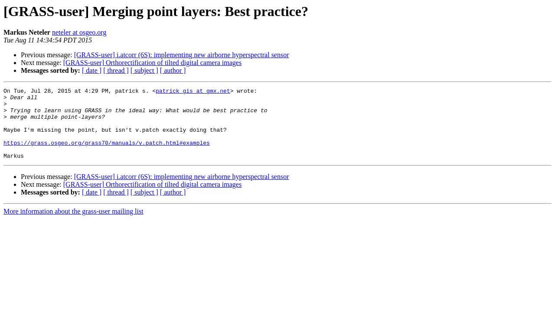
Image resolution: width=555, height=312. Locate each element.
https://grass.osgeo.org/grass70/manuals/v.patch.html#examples (106, 154)
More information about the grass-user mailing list (73, 225)
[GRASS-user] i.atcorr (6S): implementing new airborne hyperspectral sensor (181, 54)
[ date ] (91, 70)
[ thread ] (116, 70)
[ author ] (173, 70)
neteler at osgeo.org (79, 32)
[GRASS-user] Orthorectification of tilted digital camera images (152, 62)
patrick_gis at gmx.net (193, 92)
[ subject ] (144, 70)
